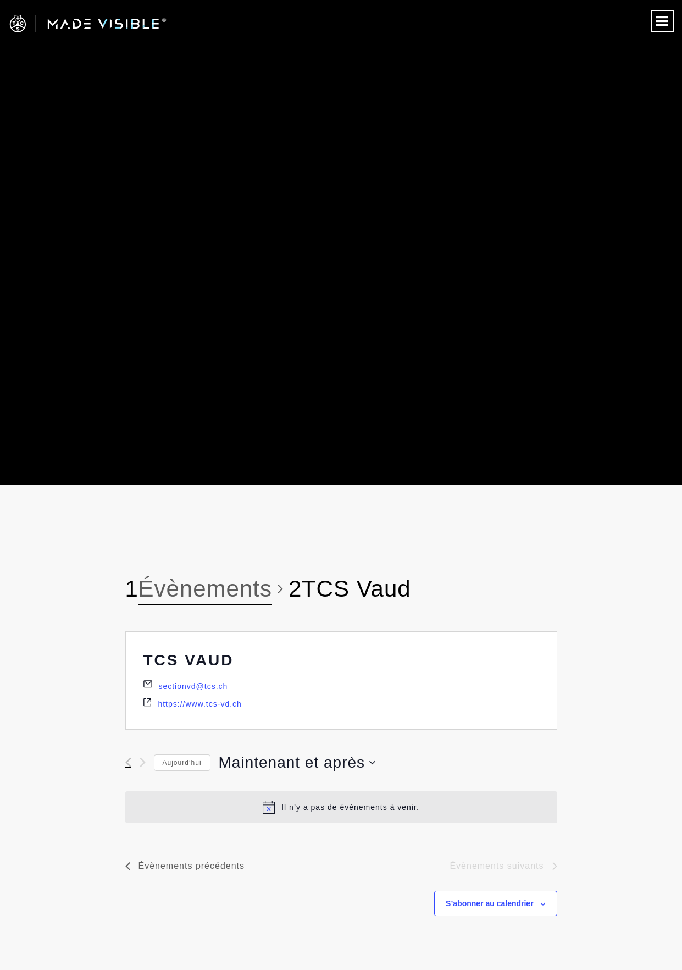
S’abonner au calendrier (490, 903)
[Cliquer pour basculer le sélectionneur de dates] (297, 763)
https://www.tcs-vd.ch (199, 703)
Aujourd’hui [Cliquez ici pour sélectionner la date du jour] (182, 763)
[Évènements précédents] (128, 762)
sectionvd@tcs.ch (193, 686)
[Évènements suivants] (143, 762)
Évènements (205, 589)
